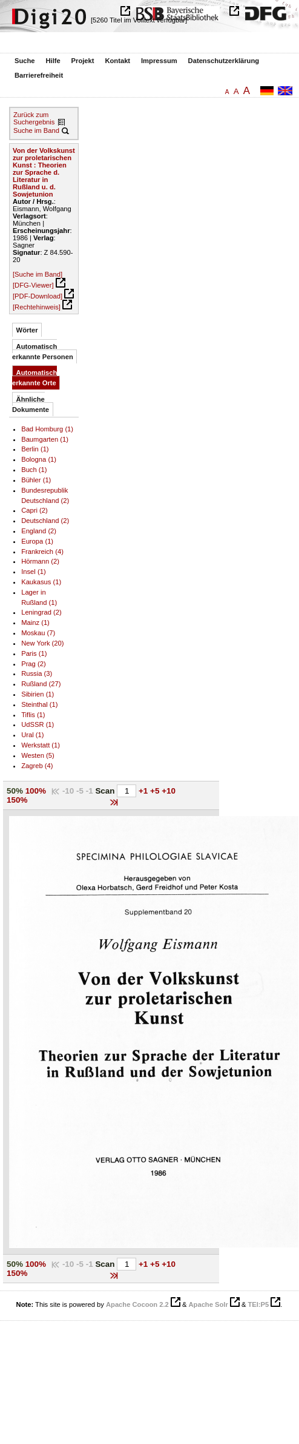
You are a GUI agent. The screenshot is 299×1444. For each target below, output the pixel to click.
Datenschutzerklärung (224, 60)
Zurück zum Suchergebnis (33, 118)
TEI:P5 (258, 1304)
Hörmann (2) (40, 561)
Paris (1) (34, 653)
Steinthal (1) (39, 704)
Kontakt (117, 60)
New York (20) (42, 643)
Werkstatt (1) (40, 745)
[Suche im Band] (37, 274)
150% (17, 800)
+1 (144, 790)
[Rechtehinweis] (37, 307)
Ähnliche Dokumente (30, 404)
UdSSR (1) (37, 724)
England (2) (38, 531)
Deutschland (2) (45, 520)
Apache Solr (208, 1304)
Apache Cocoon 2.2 (137, 1304)
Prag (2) (33, 663)
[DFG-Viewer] (33, 285)
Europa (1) (37, 541)
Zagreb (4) (37, 765)
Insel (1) (33, 571)
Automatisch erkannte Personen (42, 351)
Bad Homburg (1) (47, 429)
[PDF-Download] (37, 296)
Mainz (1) (35, 622)
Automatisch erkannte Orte (34, 377)
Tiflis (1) (33, 714)
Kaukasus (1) (41, 581)
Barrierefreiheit (39, 75)
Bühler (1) (36, 480)
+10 (169, 790)
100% (35, 790)
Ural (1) (32, 734)
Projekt (82, 60)
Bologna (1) (38, 459)
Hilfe (52, 60)
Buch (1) (34, 469)
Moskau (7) (38, 632)
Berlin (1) (34, 449)
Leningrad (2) (41, 612)
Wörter (27, 330)
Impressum (159, 60)
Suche (25, 60)
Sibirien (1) (37, 694)
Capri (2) (34, 510)
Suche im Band (36, 130)
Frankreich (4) (42, 551)
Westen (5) (37, 755)
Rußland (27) (41, 683)
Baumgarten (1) (44, 439)
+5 (156, 790)
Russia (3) (36, 673)
